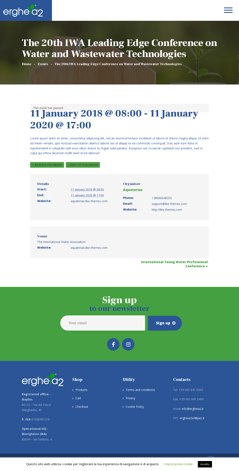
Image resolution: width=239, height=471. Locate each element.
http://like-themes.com (167, 210)
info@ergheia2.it (193, 409)
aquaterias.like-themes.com (89, 201)
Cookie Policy (135, 407)
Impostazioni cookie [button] (178, 464)
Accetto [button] (204, 464)
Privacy (130, 398)
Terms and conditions (140, 390)
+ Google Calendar (47, 164)
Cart (78, 398)
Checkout (81, 407)
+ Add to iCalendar (83, 164)
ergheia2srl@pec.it (192, 418)
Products (81, 390)
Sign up (163, 322)
